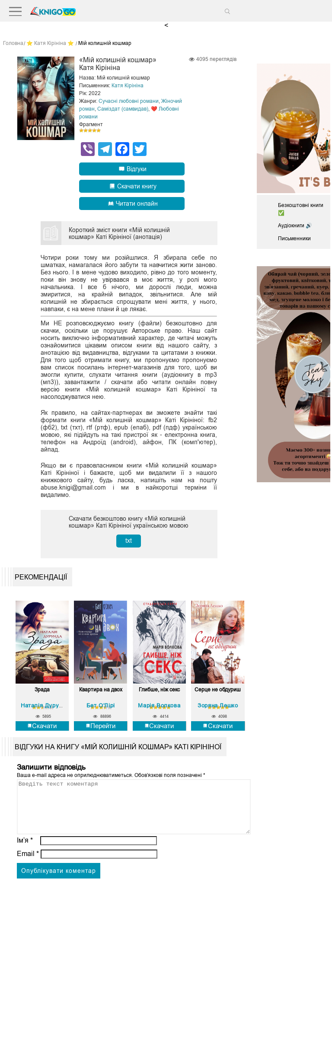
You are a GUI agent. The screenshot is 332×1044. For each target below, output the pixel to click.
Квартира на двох (100, 690)
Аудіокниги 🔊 (295, 226)
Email (28, 864)
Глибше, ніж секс (159, 690)
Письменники (294, 239)
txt (128, 540)
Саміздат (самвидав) (122, 109)
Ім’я (25, 850)
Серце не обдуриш (218, 690)
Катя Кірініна (128, 86)
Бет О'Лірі (100, 705)
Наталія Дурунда (45, 705)
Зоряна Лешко (218, 705)
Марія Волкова (159, 705)
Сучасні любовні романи (129, 101)
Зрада (42, 690)
